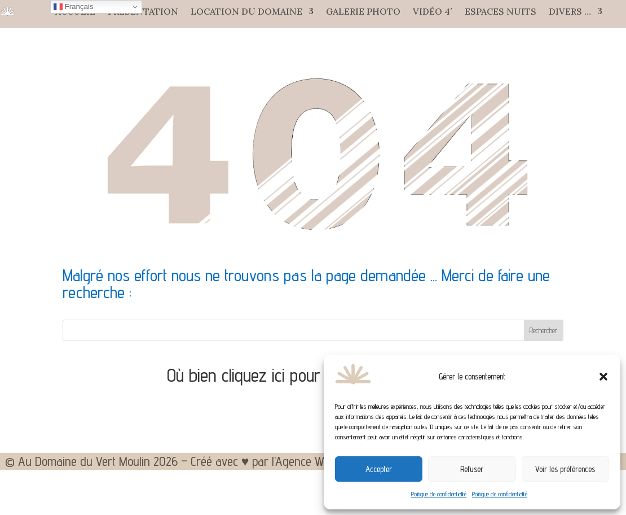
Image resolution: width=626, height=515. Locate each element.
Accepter (378, 469)
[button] (603, 376)
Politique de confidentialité (438, 494)
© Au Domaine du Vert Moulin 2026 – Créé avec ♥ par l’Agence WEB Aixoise (189, 463)
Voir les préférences (565, 469)
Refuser (471, 469)
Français (74, 6)
